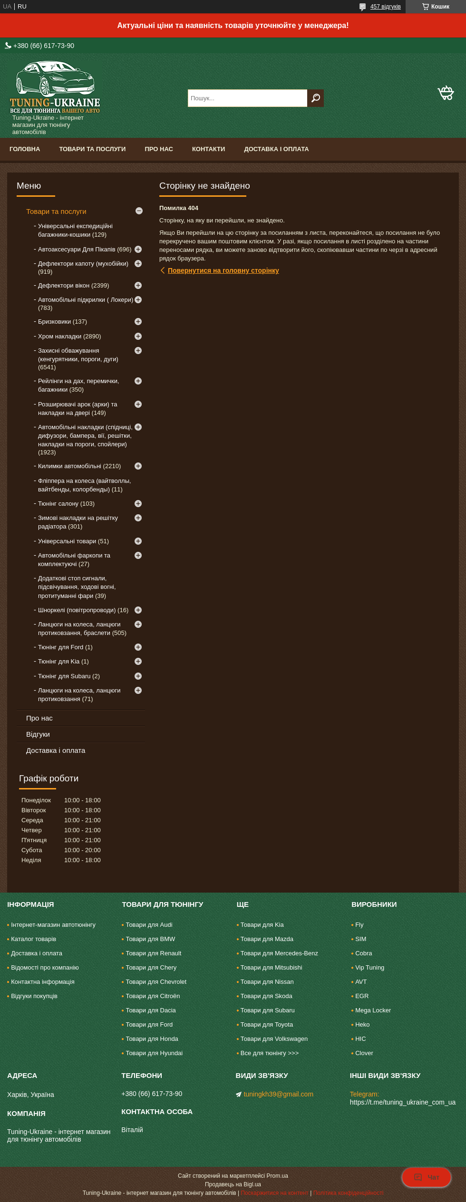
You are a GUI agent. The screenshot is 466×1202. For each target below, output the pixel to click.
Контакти (208, 149)
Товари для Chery (151, 967)
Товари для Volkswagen (274, 1038)
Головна (25, 149)
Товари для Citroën (153, 996)
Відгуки (38, 734)
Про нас (159, 149)
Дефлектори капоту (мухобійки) (83, 263)
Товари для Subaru (268, 1010)
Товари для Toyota (267, 1024)
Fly (359, 924)
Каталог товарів (33, 938)
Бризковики (54, 321)
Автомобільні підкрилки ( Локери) (85, 299)
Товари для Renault (153, 953)
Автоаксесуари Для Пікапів (77, 249)
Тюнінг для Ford (60, 647)
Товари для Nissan (267, 981)
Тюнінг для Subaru (64, 676)
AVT (361, 981)
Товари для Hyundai (154, 1053)
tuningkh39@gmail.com (279, 1094)
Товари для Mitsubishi (271, 967)
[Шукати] (315, 98)
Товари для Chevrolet (156, 981)
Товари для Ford (149, 1024)
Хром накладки (59, 336)
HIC (360, 1038)
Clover (364, 1053)
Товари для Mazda (267, 938)
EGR (362, 996)
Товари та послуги (92, 149)
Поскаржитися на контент (274, 1193)
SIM (360, 938)
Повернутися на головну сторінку (223, 270)
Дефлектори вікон (63, 285)
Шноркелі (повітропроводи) (77, 610)
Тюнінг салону (58, 503)
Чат (426, 1177)
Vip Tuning (369, 967)
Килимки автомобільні (69, 466)
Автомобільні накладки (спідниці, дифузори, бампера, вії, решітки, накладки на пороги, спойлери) (85, 435)
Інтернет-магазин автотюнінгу (53, 924)
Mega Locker (373, 1010)
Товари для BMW (150, 938)
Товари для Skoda (266, 996)
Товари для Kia (262, 924)
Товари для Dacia (150, 1010)
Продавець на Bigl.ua (233, 1184)
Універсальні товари (67, 541)
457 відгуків (385, 6)
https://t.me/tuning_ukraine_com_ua (403, 1102)
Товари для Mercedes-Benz (279, 953)
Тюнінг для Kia (58, 661)
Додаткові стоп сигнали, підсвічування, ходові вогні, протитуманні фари (77, 587)
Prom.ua (277, 1176)
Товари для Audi (149, 924)
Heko (362, 1024)
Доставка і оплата (276, 149)
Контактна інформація (43, 981)
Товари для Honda (152, 1038)
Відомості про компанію (45, 967)
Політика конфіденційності (348, 1193)
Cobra (363, 953)
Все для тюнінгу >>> (270, 1053)
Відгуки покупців (34, 996)
